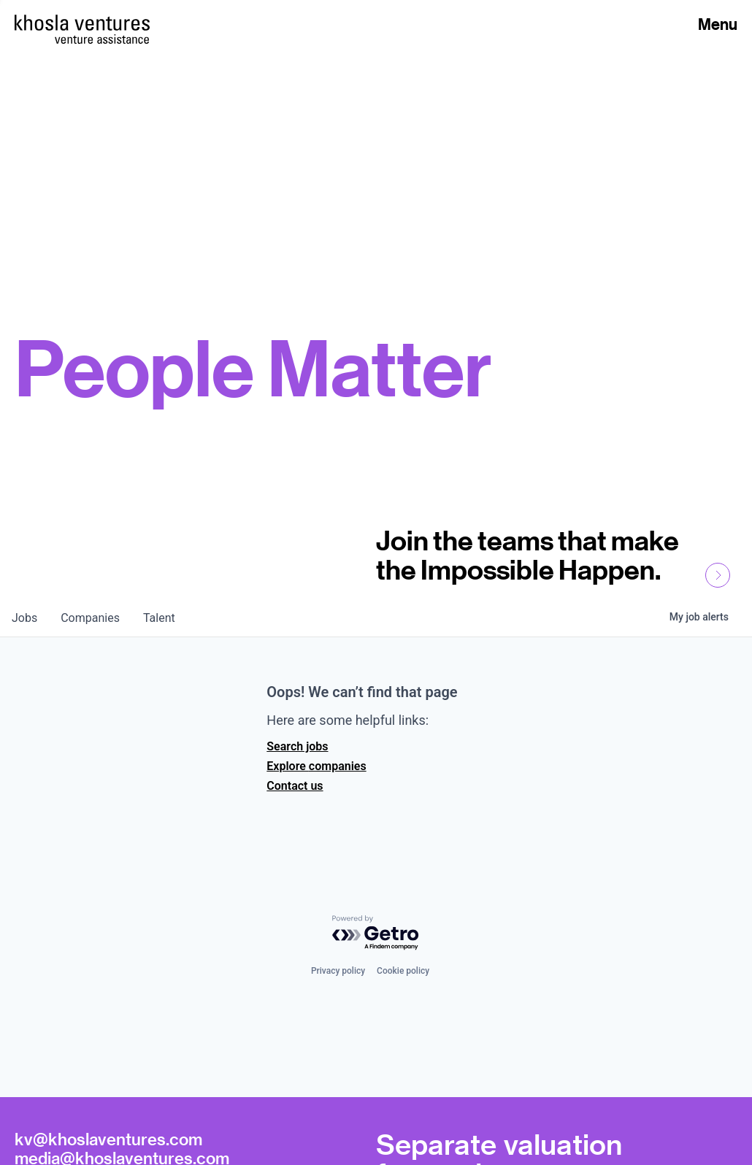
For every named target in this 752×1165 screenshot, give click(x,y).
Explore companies (316, 766)
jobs (24, 618)
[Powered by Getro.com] (376, 933)
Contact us (294, 786)
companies (90, 618)
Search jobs (297, 746)
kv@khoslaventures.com (108, 1138)
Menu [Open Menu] (717, 24)
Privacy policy (338, 971)
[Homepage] (82, 23)
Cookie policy (403, 971)
